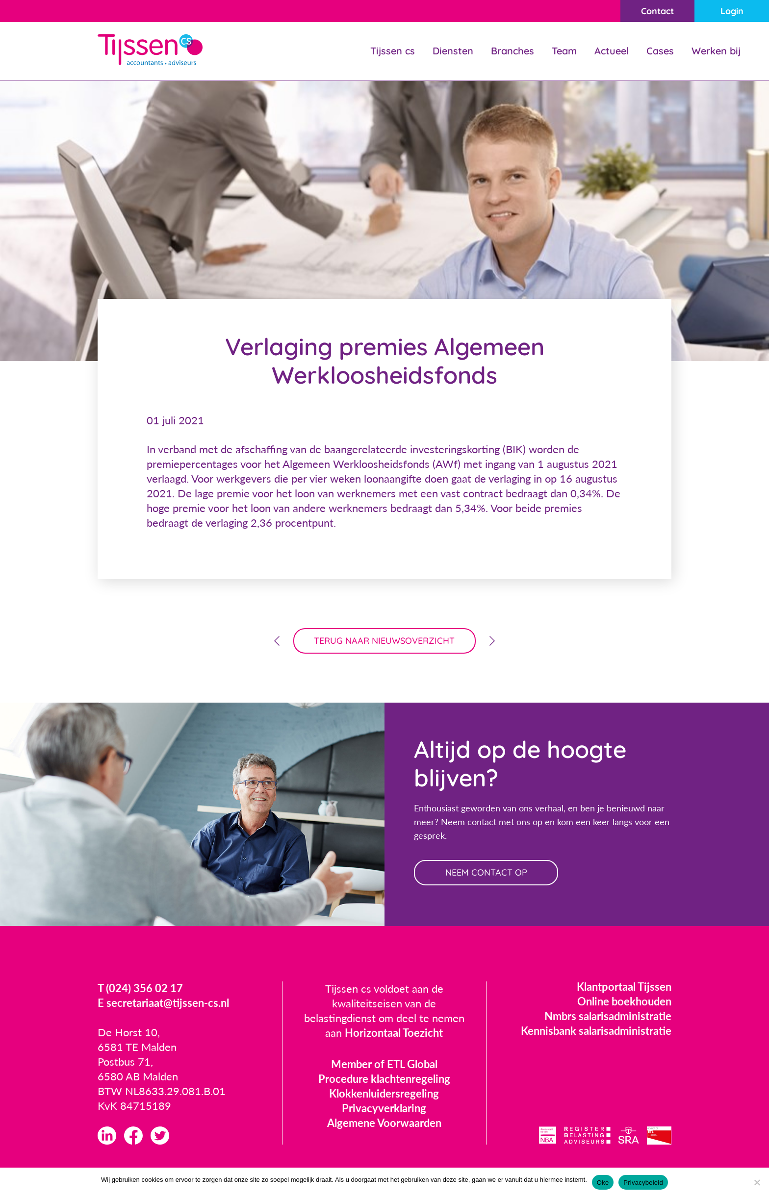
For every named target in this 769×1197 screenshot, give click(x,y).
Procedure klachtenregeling (384, 1078)
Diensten (453, 51)
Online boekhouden (624, 1001)
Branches (512, 51)
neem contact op (486, 872)
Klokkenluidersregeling (384, 1093)
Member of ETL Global (384, 1064)
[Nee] (757, 1182)
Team (564, 51)
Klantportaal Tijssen (624, 986)
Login (731, 11)
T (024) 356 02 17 (140, 988)
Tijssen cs (392, 51)
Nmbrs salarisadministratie (607, 1016)
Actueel (611, 51)
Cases (660, 51)
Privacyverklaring (384, 1108)
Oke (603, 1182)
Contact (657, 11)
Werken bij (716, 51)
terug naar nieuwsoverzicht (384, 640)
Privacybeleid (643, 1182)
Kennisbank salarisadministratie (596, 1030)
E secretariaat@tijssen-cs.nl (163, 1002)
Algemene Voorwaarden (384, 1122)
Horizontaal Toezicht (394, 1032)
